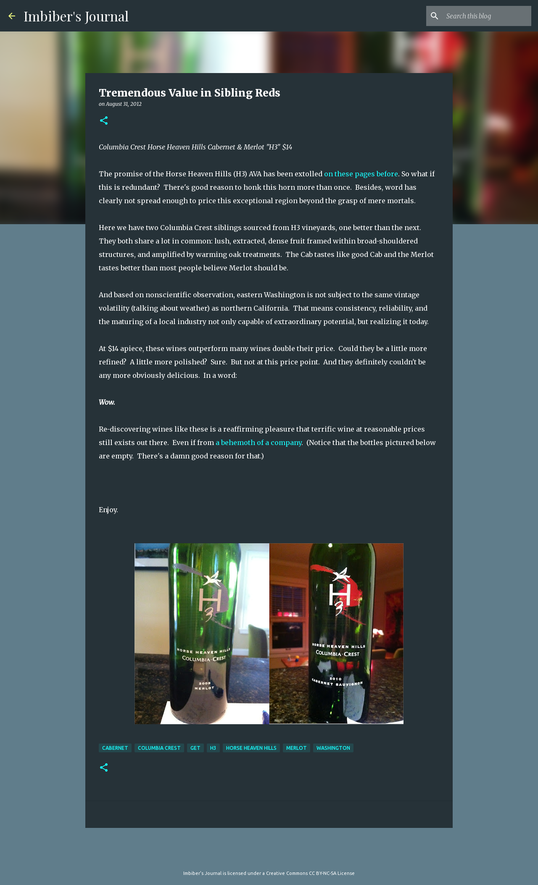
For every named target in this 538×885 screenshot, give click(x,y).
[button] (104, 121)
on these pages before (361, 174)
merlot (296, 748)
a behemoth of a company (258, 442)
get (195, 748)
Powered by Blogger (269, 856)
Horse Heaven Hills (251, 748)
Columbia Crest (159, 748)
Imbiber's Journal (76, 16)
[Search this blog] (487, 16)
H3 (213, 748)
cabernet (115, 748)
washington (333, 748)
